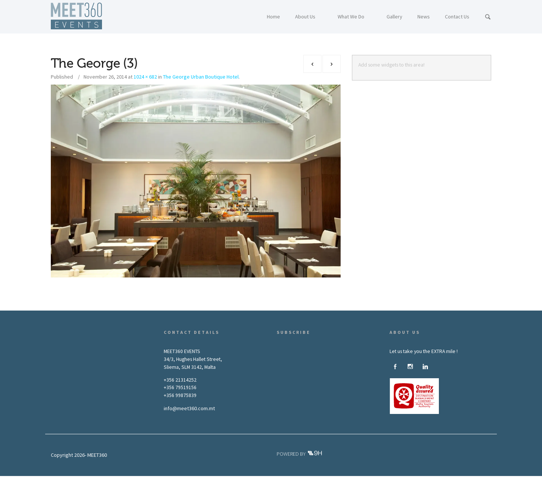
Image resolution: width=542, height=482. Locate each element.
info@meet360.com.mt (189, 408)
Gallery (209, 478)
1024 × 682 (145, 76)
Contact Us (255, 478)
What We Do (183, 478)
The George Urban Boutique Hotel (201, 76)
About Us (154, 478)
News (231, 478)
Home (130, 478)
